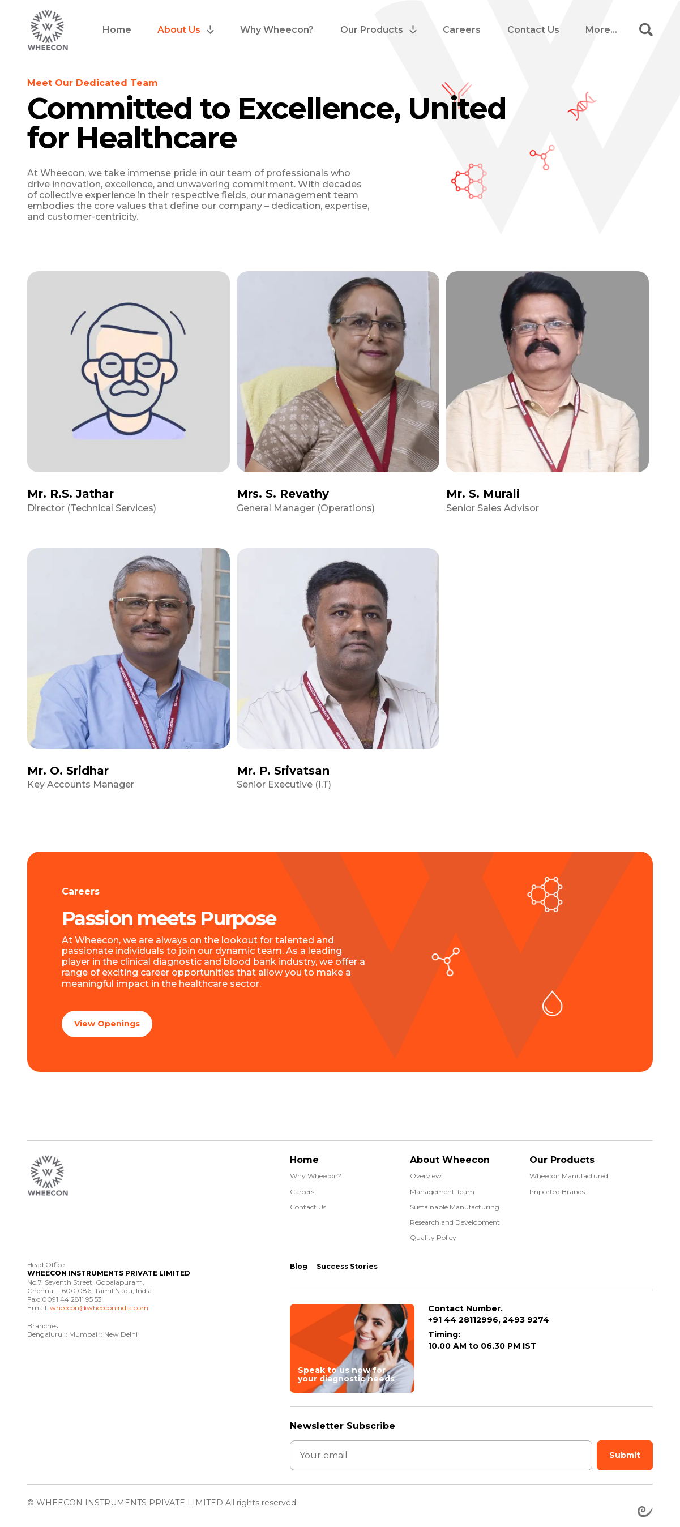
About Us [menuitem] (178, 29)
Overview (426, 1171)
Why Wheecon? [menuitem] (277, 29)
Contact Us (308, 1203)
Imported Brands (557, 1187)
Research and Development (455, 1218)
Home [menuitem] (116, 29)
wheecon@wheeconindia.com (99, 1303)
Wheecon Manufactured (568, 1171)
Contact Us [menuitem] (533, 29)
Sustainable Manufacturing (454, 1203)
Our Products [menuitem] (371, 29)
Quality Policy (433, 1233)
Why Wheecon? (315, 1171)
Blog (298, 1262)
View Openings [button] (107, 1022)
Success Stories (347, 1262)
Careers (302, 1187)
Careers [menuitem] (462, 29)
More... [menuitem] (601, 29)
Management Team (442, 1187)
